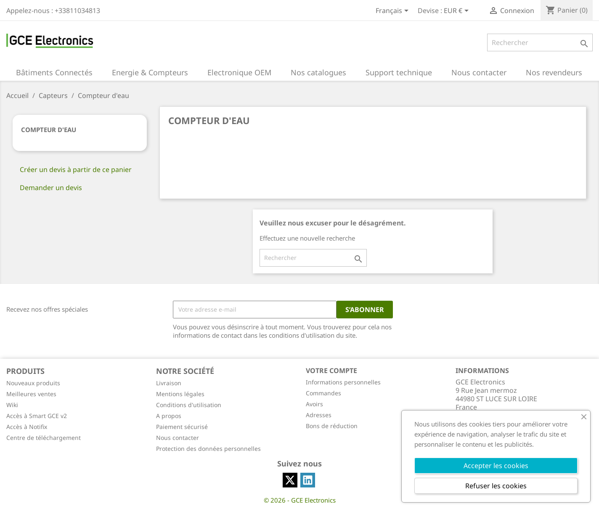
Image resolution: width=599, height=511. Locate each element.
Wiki (12, 405)
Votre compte (331, 370)
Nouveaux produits (33, 383)
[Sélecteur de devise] (458, 11)
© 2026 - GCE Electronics (300, 500)
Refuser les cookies (496, 485)
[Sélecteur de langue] (393, 11)
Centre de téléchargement (43, 438)
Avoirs (314, 404)
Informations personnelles (343, 382)
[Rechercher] (540, 42)
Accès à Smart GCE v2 (36, 416)
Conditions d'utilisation (188, 405)
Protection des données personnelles (208, 449)
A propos (168, 416)
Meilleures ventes (31, 394)
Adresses (318, 415)
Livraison (168, 383)
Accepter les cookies (496, 465)
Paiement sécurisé (182, 427)
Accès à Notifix (26, 427)
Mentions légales (180, 394)
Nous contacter (177, 438)
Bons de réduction (332, 426)
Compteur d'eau (48, 129)
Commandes (323, 393)
